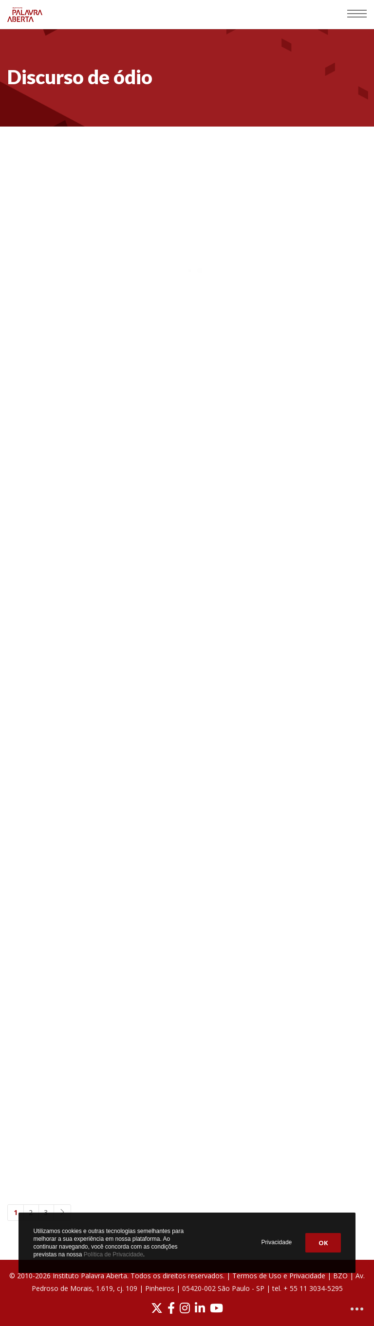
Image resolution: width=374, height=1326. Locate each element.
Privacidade (277, 1242)
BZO (340, 1275)
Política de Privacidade (113, 1254)
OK (323, 1242)
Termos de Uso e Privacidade (278, 1275)
